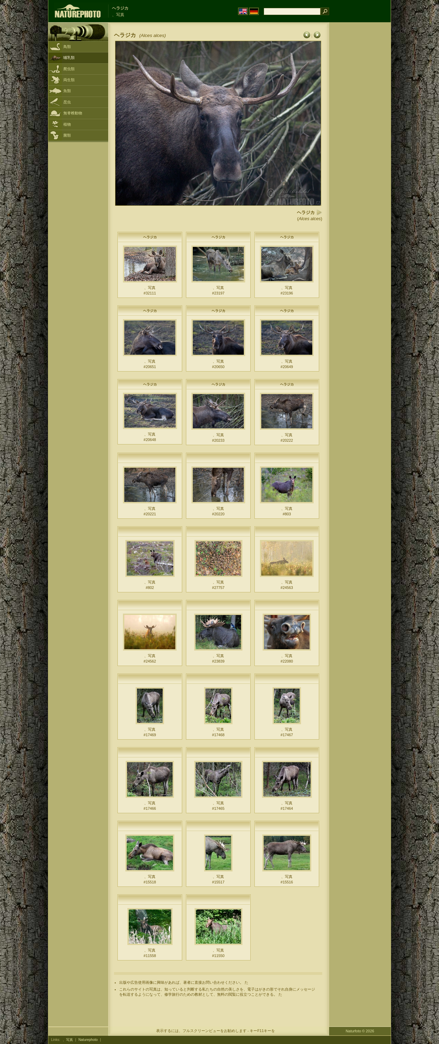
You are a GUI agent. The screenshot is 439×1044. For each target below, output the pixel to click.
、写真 (68, 1040)
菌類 (67, 135)
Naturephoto (88, 1040)
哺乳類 (69, 57)
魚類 (67, 91)
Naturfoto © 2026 (360, 1031)
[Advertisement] (360, 132)
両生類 (69, 80)
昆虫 (67, 102)
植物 (67, 124)
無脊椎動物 (72, 113)
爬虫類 (69, 69)
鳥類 (67, 47)
